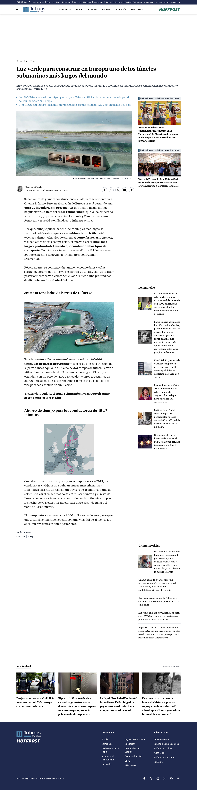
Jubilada (77, 2)
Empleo (105, 739)
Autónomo (148, 2)
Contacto (158, 761)
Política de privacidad (164, 757)
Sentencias (107, 743)
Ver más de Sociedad (172, 666)
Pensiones (66, 2)
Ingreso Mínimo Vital (135, 739)
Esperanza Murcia (33, 187)
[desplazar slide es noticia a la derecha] (179, 2)
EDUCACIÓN (121, 9)
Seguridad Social (133, 756)
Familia (127, 2)
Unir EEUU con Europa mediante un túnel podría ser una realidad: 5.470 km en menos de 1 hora (75, 104)
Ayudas (109, 2)
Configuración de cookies (166, 743)
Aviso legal (159, 752)
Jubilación (130, 743)
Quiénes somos (161, 739)
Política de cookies (163, 748)
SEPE (127, 760)
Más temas (130, 765)
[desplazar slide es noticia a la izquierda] (29, 2)
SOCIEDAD (106, 9)
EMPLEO (79, 9)
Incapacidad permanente (166, 2)
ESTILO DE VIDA (138, 9)
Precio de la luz (37, 2)
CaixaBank (137, 2)
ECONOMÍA (93, 9)
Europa (31, 536)
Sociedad (20, 536)
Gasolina (50, 2)
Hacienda (87, 2)
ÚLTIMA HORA (65, 9)
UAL (58, 2)
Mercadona (98, 2)
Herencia (118, 2)
